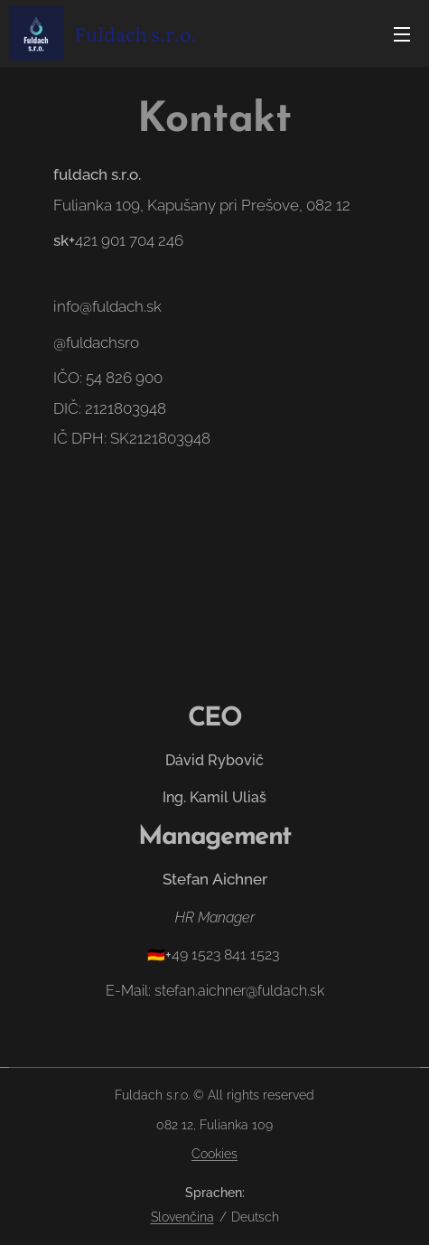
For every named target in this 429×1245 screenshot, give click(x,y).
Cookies (214, 1154)
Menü (402, 34)
